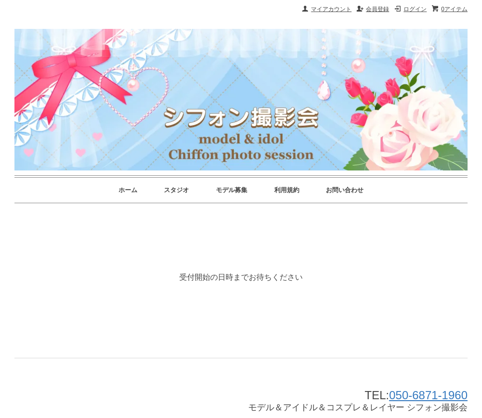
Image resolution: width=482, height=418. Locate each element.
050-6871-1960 (428, 395)
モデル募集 (231, 190)
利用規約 (286, 190)
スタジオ (176, 190)
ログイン (415, 9)
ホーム (128, 190)
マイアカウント (331, 9)
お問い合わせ (344, 190)
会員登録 (377, 9)
